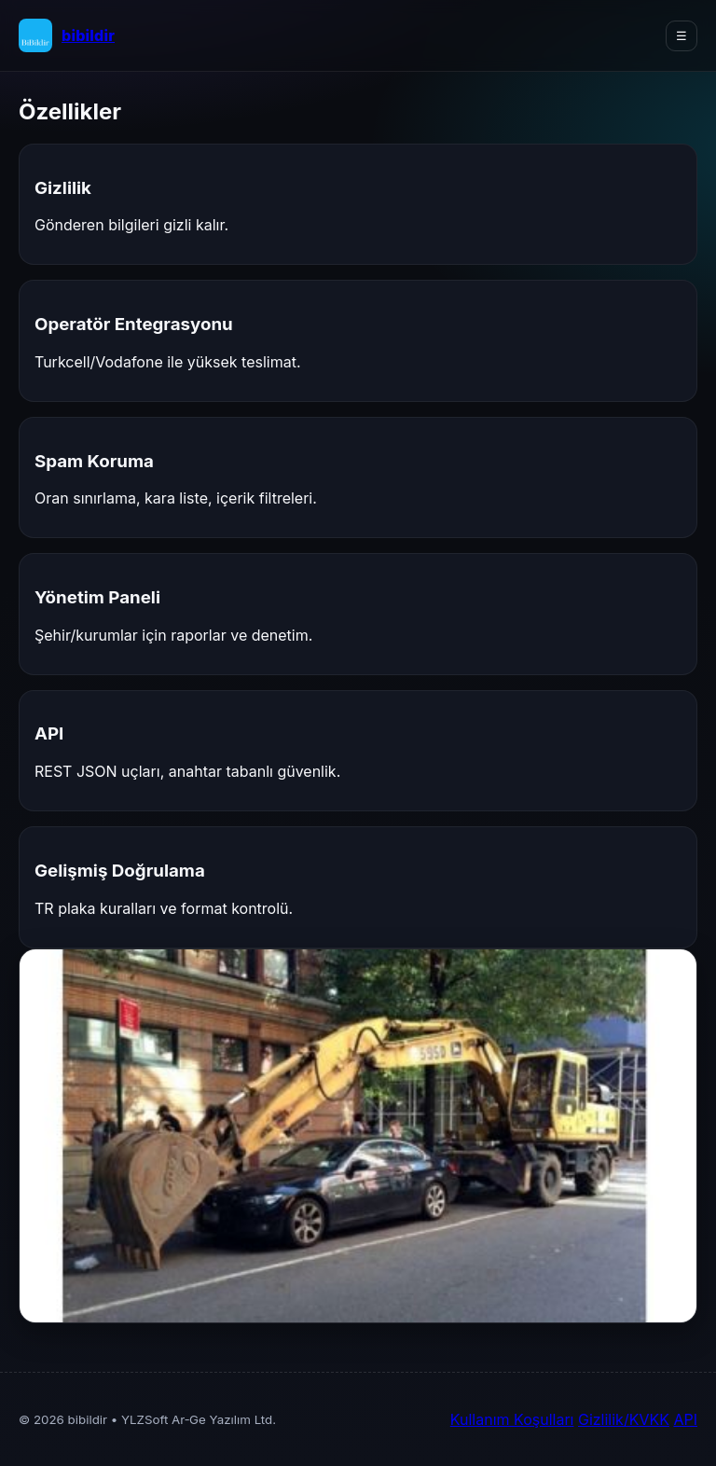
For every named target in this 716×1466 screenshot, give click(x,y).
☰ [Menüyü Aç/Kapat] (681, 36)
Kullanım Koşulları (512, 1419)
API (685, 1419)
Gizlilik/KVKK (623, 1419)
